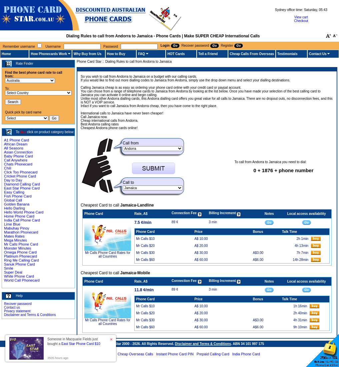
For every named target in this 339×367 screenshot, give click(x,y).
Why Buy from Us (87, 54)
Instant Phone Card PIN (175, 354)
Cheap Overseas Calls (135, 354)
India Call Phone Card (22, 220)
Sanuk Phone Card (19, 264)
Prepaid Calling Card (213, 354)
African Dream (15, 144)
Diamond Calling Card (22, 184)
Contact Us (318, 54)
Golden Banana (16, 204)
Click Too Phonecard (21, 172)
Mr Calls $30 (145, 253)
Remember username (19, 46)
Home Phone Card (19, 216)
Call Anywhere (15, 160)
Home (6, 54)
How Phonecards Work (49, 54)
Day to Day (13, 180)
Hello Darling (14, 208)
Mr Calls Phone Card (21, 244)
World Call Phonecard (22, 280)
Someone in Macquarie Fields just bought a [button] (73, 341)
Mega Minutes (15, 240)
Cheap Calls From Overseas (252, 54)
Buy (23, 132)
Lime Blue (12, 224)
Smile (8, 268)
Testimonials (287, 54)
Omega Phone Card (20, 252)
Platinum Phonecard (20, 256)
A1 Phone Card (16, 140)
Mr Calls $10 (145, 239)
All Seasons (13, 148)
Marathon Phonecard (21, 232)
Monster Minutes (17, 248)
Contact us (12, 307)
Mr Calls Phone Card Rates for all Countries (107, 254)
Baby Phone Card (18, 156)
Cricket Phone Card (20, 176)
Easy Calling (14, 192)
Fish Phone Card (18, 196)
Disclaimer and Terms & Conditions (30, 315)
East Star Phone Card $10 (80, 344)
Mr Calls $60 (145, 260)
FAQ (141, 54)
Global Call (13, 200)
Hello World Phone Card (23, 212)
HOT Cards (176, 54)
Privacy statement (17, 311)
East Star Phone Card (22, 188)
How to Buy (116, 54)
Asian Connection (18, 152)
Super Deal (13, 272)
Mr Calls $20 (145, 246)
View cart (301, 17)
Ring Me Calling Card (21, 260)
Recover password (18, 304)
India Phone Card (246, 354)
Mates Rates (14, 236)
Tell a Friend (208, 54)
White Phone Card (19, 276)
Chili (7, 168)
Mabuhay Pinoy (16, 228)
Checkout (301, 21)
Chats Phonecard (18, 164)
